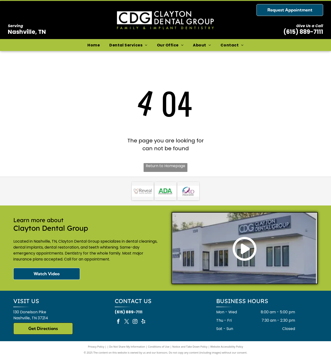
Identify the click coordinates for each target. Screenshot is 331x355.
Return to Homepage (165, 166)
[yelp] (143, 322)
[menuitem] (94, 45)
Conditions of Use (159, 346)
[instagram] (135, 322)
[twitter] (126, 322)
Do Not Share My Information (127, 346)
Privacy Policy (96, 346)
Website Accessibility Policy (226, 346)
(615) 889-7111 (303, 32)
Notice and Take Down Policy (190, 346)
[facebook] (118, 322)
